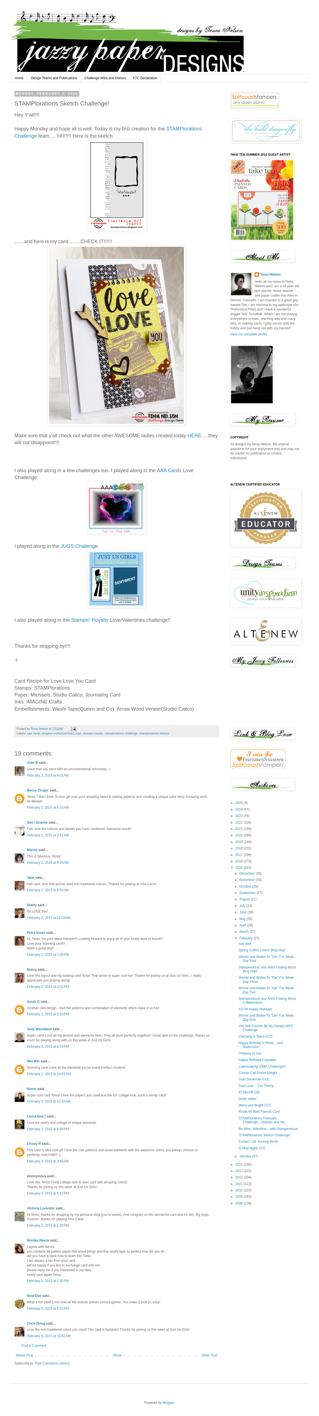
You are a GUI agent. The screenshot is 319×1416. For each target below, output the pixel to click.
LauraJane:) (36, 1116)
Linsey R (34, 1144)
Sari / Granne (37, 822)
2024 (240, 809)
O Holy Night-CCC (252, 1148)
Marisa (32, 850)
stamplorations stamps (154, 733)
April (243, 925)
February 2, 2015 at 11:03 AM (48, 918)
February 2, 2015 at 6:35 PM (48, 1046)
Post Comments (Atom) (52, 1363)
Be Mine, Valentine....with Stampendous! (268, 1129)
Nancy (32, 970)
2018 (240, 848)
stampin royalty (93, 733)
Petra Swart (36, 933)
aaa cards (33, 733)
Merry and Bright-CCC (255, 1105)
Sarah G (33, 1002)
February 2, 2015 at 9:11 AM (48, 835)
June (243, 912)
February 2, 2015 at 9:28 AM (48, 863)
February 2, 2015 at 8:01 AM (48, 775)
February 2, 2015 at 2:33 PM (48, 1014)
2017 (240, 855)
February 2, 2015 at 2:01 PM (48, 987)
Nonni (31, 1089)
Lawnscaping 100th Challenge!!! (262, 1066)
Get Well (245, 944)
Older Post (209, 1355)
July (242, 906)
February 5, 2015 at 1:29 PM (48, 1225)
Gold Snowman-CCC (254, 1079)
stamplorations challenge (121, 733)
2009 (240, 1197)
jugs (78, 733)
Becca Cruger (38, 790)
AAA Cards (169, 470)
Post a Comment (33, 1346)
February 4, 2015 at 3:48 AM (48, 1161)
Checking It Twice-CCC (256, 1037)
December (247, 873)
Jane (30, 878)
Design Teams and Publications (54, 78)
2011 (240, 1184)
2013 (240, 1171)
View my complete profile (248, 334)
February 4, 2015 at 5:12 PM (48, 1193)
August (245, 899)
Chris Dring (36, 1323)
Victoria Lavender (41, 1208)
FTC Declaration (145, 78)
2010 (240, 1190)
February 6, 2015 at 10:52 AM (48, 1336)
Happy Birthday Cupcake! (257, 1060)
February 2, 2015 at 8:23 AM (48, 807)
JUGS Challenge (79, 546)
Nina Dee (34, 1296)
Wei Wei (33, 1061)
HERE (194, 435)
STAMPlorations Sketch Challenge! (264, 1135)
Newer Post (24, 1355)
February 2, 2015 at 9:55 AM (48, 890)
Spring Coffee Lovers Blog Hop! (262, 950)
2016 (240, 861)
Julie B (32, 763)
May (243, 919)
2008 (240, 1203)
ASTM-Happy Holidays (255, 1009)
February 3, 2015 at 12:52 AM (48, 1101)
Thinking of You (250, 1053)
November (247, 880)
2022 (240, 822)
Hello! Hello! (248, 1099)
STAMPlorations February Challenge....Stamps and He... (263, 1120)
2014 (240, 1164)
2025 (240, 803)
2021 (240, 829)
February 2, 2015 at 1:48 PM (48, 955)
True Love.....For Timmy (256, 1086)
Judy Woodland (39, 1029)
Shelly (32, 905)
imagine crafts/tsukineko (58, 733)
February (246, 938)
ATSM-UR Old (249, 1092)
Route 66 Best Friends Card (259, 1112)
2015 (240, 868)
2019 (240, 842)
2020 (240, 835)
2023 (240, 816)
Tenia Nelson (270, 274)
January (245, 1156)
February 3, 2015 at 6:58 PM (48, 1129)
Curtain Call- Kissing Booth (258, 1141)
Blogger (168, 1403)
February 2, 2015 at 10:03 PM (49, 1074)
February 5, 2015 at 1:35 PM (48, 1281)
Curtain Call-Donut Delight (258, 1073)
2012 (240, 1177)
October (245, 886)
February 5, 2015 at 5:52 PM (48, 1308)
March (244, 932)
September (248, 893)
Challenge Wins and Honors (105, 78)
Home (19, 78)
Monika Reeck (38, 1240)
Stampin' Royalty (89, 620)
